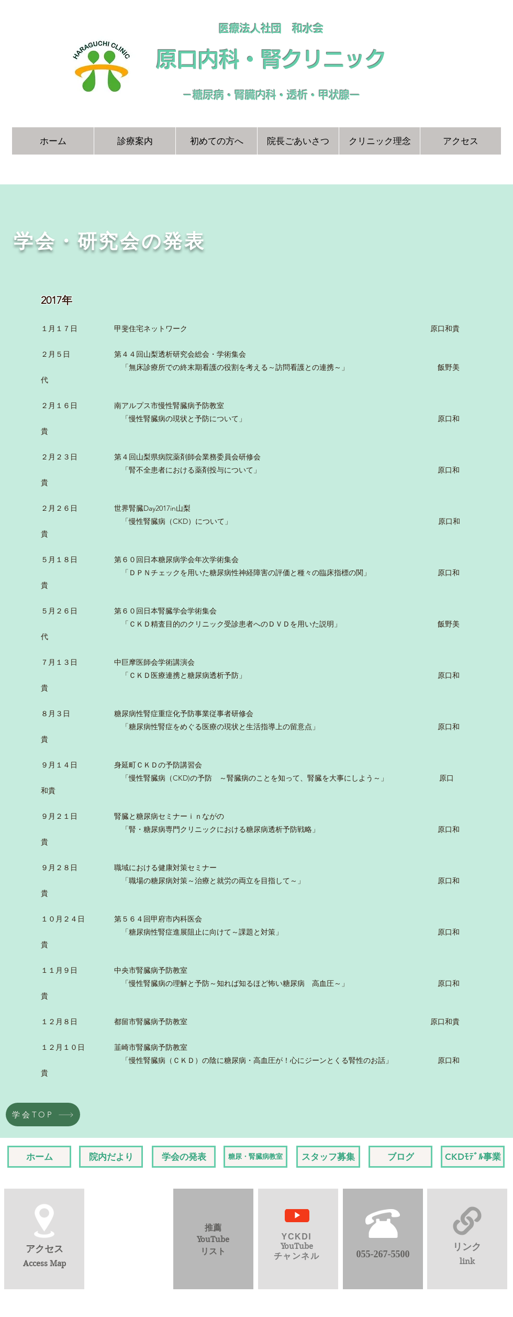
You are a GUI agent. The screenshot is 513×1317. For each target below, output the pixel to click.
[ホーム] (39, 1157)
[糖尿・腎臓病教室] (255, 1157)
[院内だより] (111, 1157)
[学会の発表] (184, 1157)
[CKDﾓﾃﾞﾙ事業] (473, 1157)
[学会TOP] (43, 1114)
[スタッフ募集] (328, 1157)
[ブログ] (400, 1157)
